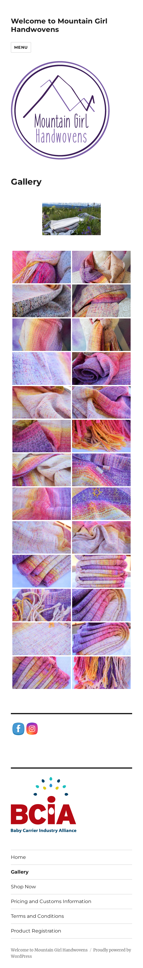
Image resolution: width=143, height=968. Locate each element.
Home (18, 857)
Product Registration (36, 931)
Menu (20, 47)
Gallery (20, 872)
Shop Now (23, 887)
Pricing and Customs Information (51, 901)
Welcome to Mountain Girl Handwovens (49, 950)
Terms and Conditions (37, 916)
